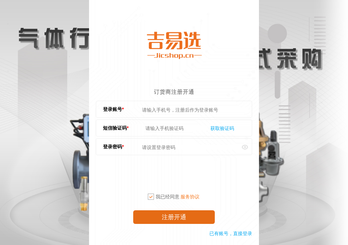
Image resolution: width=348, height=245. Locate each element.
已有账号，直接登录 (230, 233)
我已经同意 (173, 196)
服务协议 (189, 196)
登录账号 (112, 109)
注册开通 (174, 217)
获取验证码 (222, 128)
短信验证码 (115, 128)
